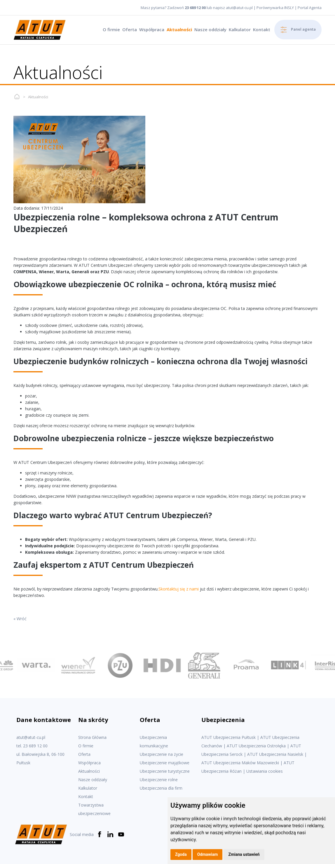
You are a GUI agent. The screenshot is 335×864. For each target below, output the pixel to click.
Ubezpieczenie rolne (159, 779)
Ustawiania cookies (264, 771)
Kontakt (261, 29)
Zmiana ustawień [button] (243, 854)
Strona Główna (92, 737)
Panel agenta (298, 29)
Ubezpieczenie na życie (161, 754)
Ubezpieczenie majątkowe (164, 762)
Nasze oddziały (210, 29)
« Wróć (20, 618)
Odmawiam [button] (207, 854)
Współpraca (151, 29)
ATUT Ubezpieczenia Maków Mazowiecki (240, 762)
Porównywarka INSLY (275, 7)
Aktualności (179, 29)
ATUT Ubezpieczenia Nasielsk (275, 754)
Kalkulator (240, 29)
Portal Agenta (310, 7)
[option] (38, 665)
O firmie (111, 29)
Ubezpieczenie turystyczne (165, 771)
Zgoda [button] (181, 854)
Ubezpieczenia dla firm (161, 788)
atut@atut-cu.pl (239, 7)
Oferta (129, 29)
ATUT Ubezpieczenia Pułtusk (228, 737)
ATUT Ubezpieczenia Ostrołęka (256, 746)
